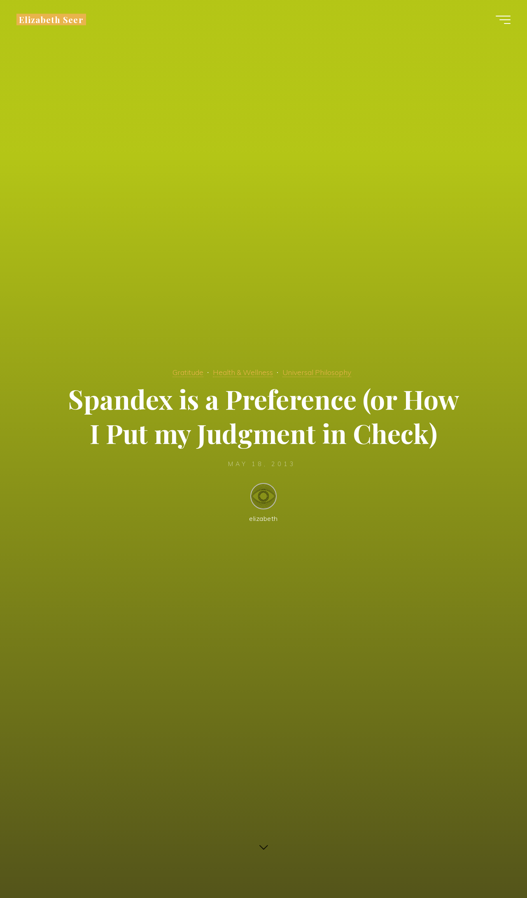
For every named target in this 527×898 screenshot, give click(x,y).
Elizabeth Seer (51, 19)
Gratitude (188, 372)
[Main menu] (503, 20)
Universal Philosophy (316, 372)
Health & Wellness (243, 372)
